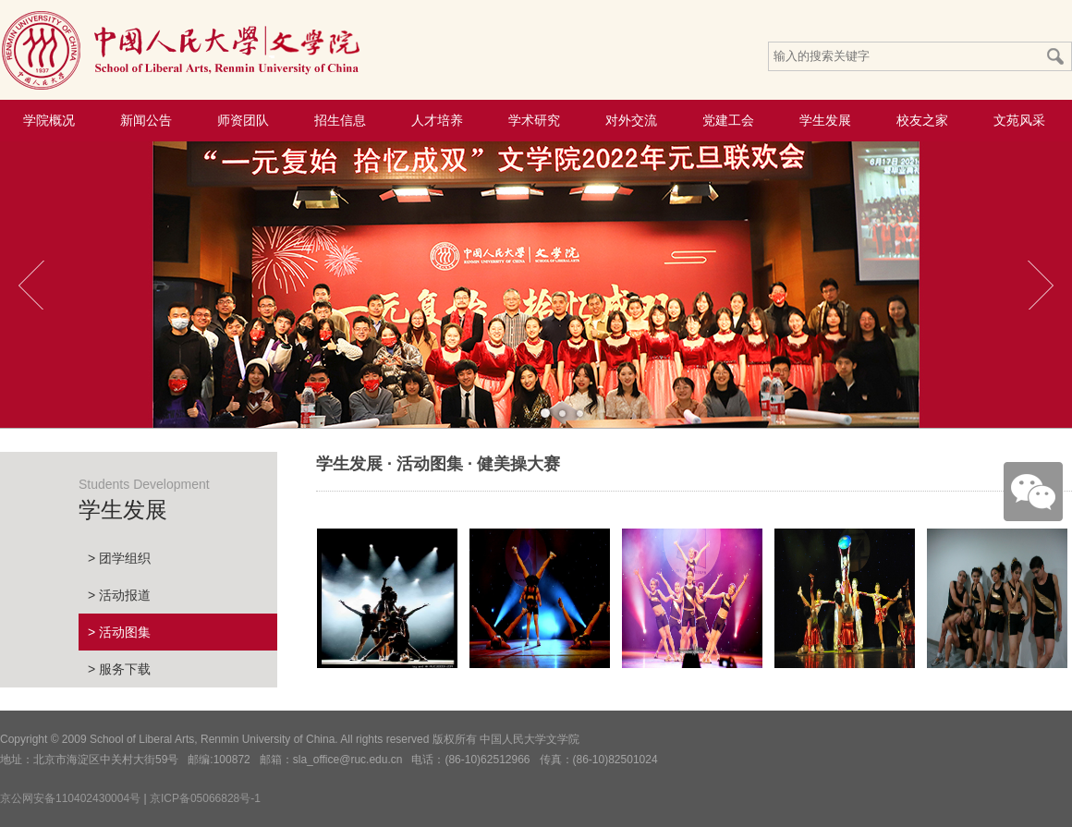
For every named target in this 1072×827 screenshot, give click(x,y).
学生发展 (825, 120)
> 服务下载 (119, 669)
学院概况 (49, 120)
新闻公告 (146, 120)
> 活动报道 (119, 595)
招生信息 (340, 120)
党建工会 (728, 120)
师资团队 (243, 120)
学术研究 (534, 120)
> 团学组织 (119, 558)
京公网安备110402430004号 (70, 798)
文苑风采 (1019, 120)
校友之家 (922, 120)
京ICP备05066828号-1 (205, 798)
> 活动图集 (119, 632)
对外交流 (631, 120)
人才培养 (437, 120)
